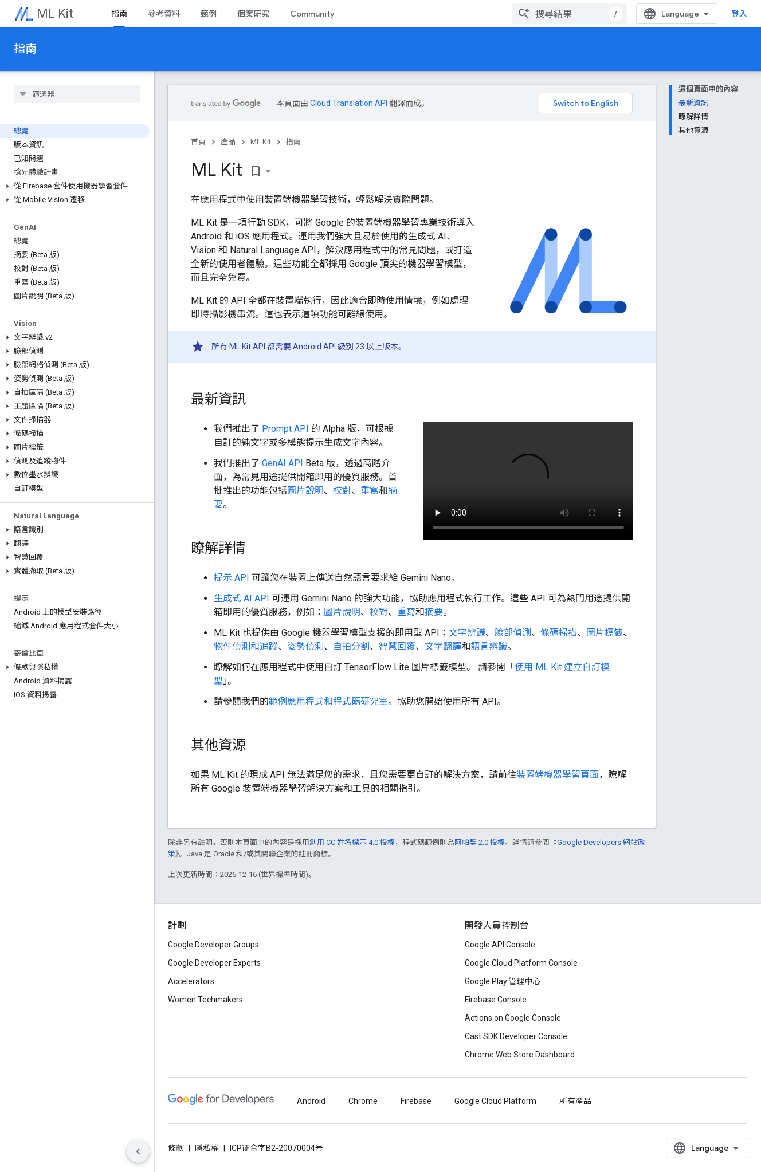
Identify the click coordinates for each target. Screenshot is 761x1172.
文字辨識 (467, 632)
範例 (209, 14)
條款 (176, 1148)
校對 (342, 490)
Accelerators (191, 981)
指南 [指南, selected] (119, 14)
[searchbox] (77, 94)
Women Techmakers (205, 999)
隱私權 (207, 1148)
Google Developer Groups (213, 944)
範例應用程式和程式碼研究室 (328, 701)
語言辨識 (488, 646)
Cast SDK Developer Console (516, 1036)
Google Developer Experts (214, 963)
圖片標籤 (604, 632)
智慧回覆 (397, 646)
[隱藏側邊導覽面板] (138, 1151)
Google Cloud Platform (495, 1101)
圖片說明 (305, 490)
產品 (228, 141)
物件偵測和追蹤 (246, 646)
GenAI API (282, 463)
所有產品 (575, 1101)
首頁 (198, 141)
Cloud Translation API (348, 103)
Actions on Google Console (513, 1017)
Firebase (416, 1101)
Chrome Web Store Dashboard (520, 1054)
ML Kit (55, 13)
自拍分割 (351, 646)
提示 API (231, 577)
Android (311, 1101)
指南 (25, 49)
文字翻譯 (443, 646)
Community (312, 14)
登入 (739, 13)
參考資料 (164, 14)
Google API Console (500, 944)
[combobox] (569, 13)
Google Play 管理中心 (503, 981)
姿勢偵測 (305, 646)
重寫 (369, 490)
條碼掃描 (558, 632)
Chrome (363, 1101)
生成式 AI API (241, 598)
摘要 (434, 612)
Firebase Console (496, 999)
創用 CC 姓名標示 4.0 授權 (352, 842)
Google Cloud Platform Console (521, 963)
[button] (75, 186)
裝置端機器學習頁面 (557, 774)
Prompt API (285, 428)
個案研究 (253, 14)
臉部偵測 (513, 632)
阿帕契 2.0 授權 (479, 842)
